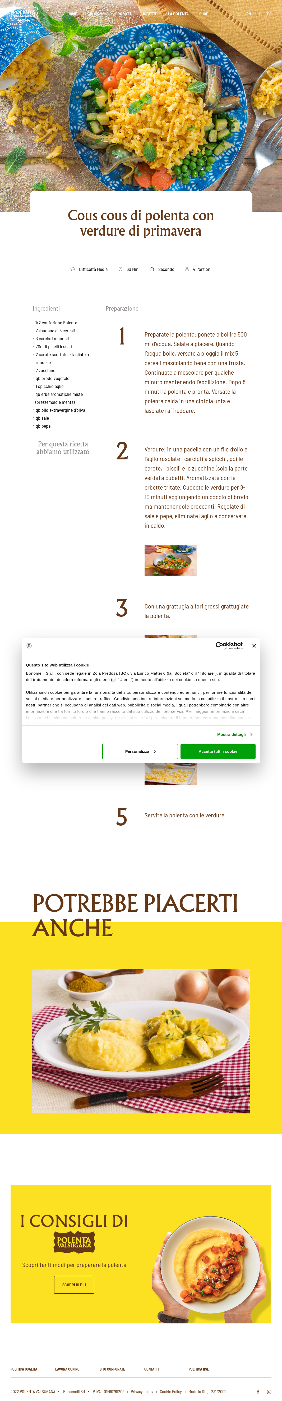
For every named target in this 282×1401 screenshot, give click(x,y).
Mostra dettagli (231, 734)
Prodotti (123, 13)
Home (72, 13)
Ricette (150, 13)
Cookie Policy (171, 1391)
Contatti (151, 1369)
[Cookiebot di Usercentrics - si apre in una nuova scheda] (219, 646)
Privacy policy (142, 1391)
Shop (204, 13)
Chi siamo (96, 13)
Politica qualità (24, 1369)
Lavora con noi (67, 1369)
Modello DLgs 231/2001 (207, 1391)
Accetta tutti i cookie (218, 751)
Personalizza (140, 751)
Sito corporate (112, 1369)
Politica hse (199, 1369)
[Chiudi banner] (254, 646)
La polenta (178, 13)
